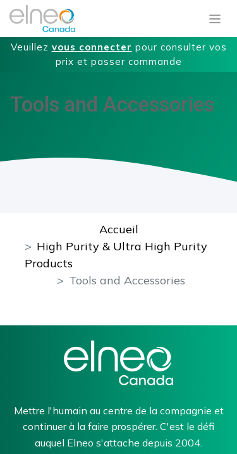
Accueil (118, 229)
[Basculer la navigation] (215, 19)
